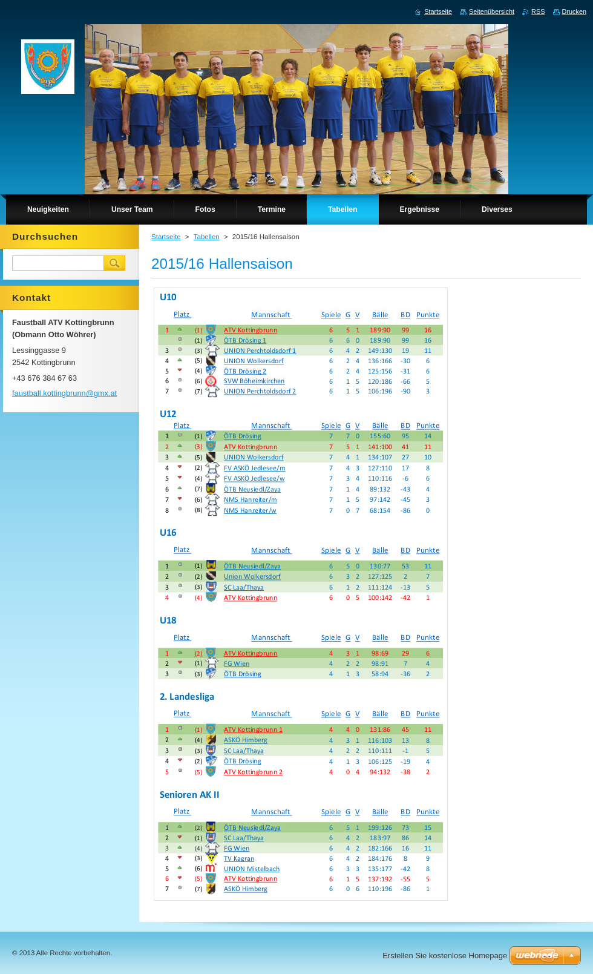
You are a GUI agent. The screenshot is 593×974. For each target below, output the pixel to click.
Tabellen (207, 236)
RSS (538, 11)
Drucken (574, 11)
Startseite (166, 236)
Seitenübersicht (491, 11)
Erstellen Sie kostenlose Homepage (444, 955)
